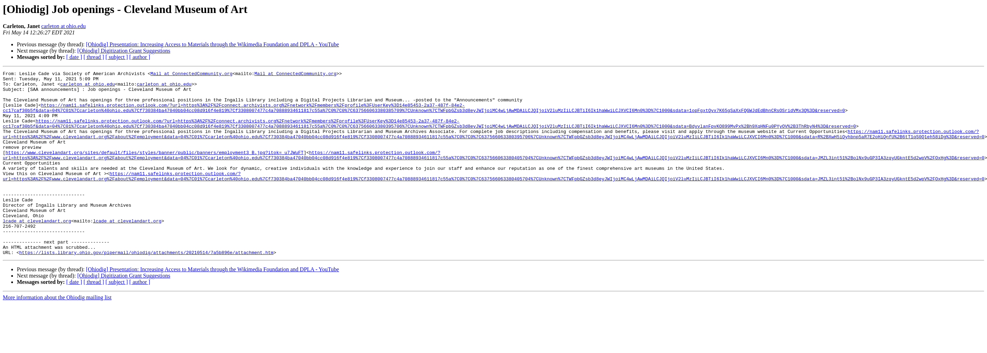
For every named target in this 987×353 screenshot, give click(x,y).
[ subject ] (116, 57)
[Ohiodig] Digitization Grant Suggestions (123, 51)
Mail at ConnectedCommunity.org (191, 74)
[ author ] (139, 57)
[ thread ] (93, 57)
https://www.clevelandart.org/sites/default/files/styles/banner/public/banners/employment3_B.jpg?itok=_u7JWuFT (155, 169)
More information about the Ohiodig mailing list (57, 334)
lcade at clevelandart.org (37, 251)
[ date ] (74, 57)
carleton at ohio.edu (63, 26)
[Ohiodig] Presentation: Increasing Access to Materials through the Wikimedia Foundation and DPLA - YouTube (212, 44)
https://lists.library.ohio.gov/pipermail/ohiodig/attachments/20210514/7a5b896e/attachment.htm (146, 289)
